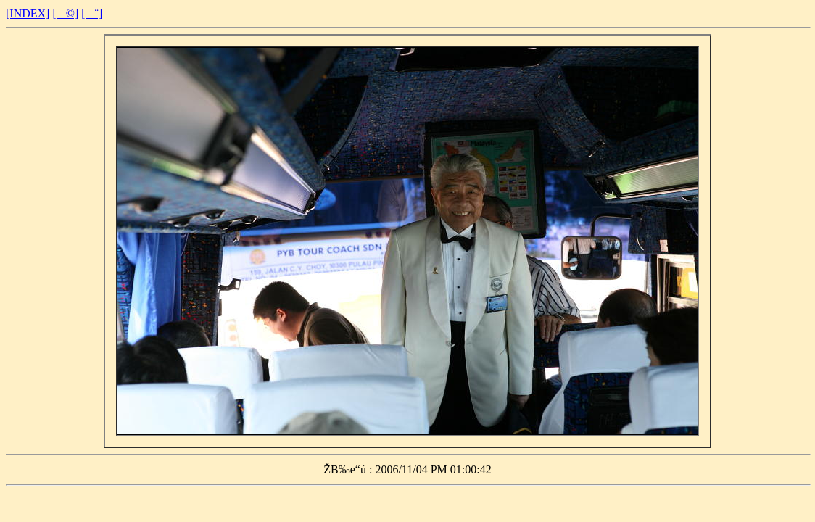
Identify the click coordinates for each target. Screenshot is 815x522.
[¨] (91, 13)
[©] (65, 13)
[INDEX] (27, 13)
